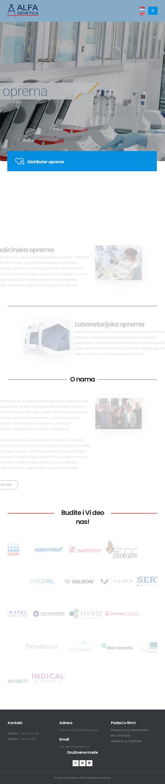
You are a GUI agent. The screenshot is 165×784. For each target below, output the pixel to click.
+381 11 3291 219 (29, 733)
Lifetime (74, 777)
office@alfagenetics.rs (75, 746)
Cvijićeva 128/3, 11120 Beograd (79, 730)
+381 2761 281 (28, 739)
